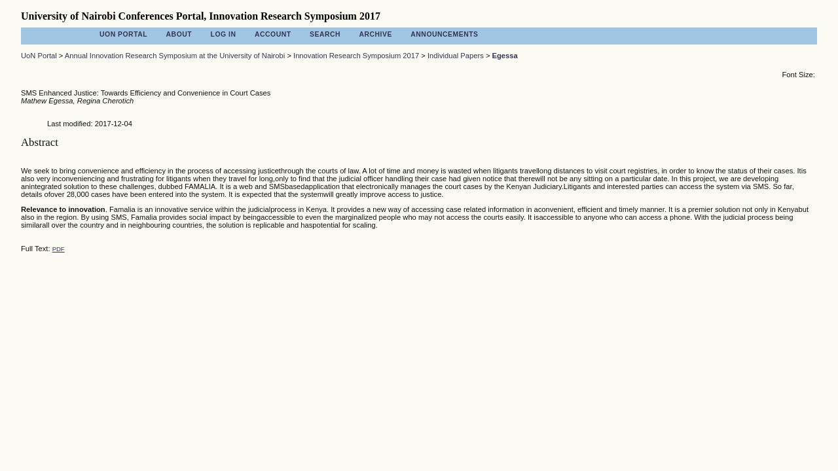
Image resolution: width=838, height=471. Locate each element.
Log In (223, 34)
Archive (375, 34)
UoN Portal (123, 34)
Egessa (505, 56)
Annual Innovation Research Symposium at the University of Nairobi (175, 56)
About (179, 34)
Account (273, 34)
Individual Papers (456, 56)
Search (325, 34)
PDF (58, 249)
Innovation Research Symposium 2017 (356, 56)
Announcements (444, 34)
